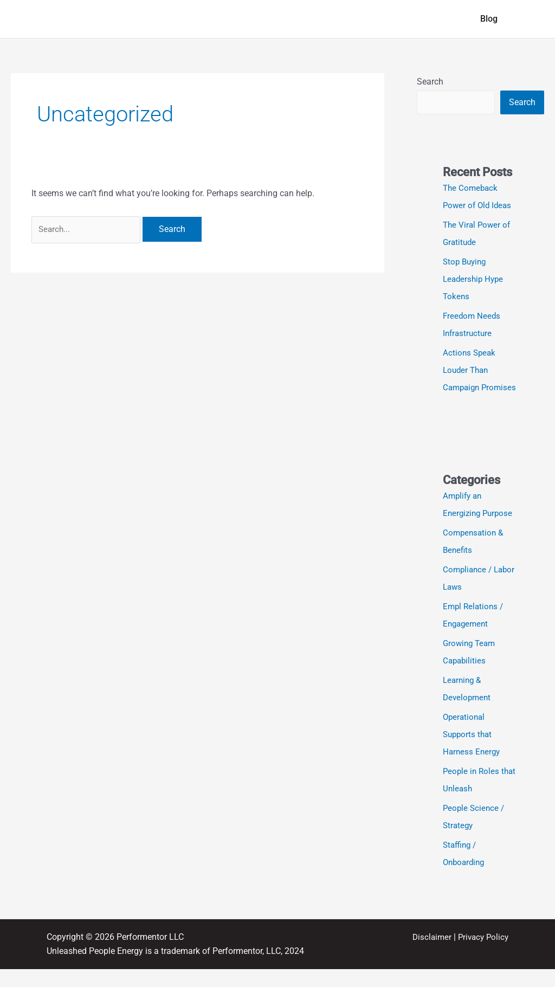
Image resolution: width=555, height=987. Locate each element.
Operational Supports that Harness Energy (472, 752)
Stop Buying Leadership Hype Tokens (475, 279)
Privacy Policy (481, 955)
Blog (491, 19)
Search (430, 81)
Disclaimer (428, 955)
